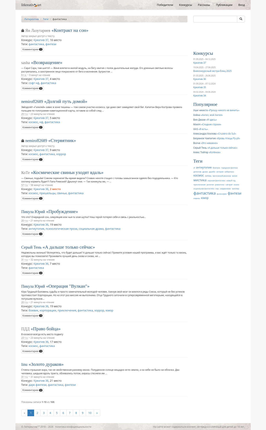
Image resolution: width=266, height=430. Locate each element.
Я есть (203, 129)
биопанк (216, 168)
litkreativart (31, 5)
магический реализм (222, 176)
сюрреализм (225, 188)
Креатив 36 (41, 189)
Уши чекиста (200, 110)
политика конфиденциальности (73, 426)
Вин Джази (199, 119)
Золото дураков (46, 364)
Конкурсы (185, 5)
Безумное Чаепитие (204, 138)
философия (222, 194)
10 (90, 413)
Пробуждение (62, 211)
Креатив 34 (199, 95)
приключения (67, 310)
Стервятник (62, 140)
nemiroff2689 (32, 101)
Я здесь (211, 119)
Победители (165, 5)
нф (41, 122)
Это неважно (209, 143)
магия (234, 176)
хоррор (61, 154)
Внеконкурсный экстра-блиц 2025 (212, 70)
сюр (217, 188)
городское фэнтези (229, 168)
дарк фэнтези (37, 385)
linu (24, 364)
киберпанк (229, 171)
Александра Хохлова (204, 133)
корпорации (48, 310)
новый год (230, 180)
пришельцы (47, 193)
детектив (197, 171)
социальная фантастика (203, 188)
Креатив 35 (199, 87)
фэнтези (50, 44)
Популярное (205, 104)
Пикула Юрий (33, 212)
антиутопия (36, 229)
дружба (212, 171)
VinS (195, 129)
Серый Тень (31, 247)
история (219, 171)
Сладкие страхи (211, 124)
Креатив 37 (41, 40)
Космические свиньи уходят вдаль (67, 172)
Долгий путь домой (65, 101)
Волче (196, 143)
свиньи (62, 193)
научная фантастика (216, 180)
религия (210, 184)
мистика (200, 180)
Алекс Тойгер (200, 152)
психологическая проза (61, 229)
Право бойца (45, 328)
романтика (219, 184)
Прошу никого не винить (224, 110)
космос (33, 122)
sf (194, 168)
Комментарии (33, 49)
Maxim (197, 124)
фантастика (36, 44)
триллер (235, 188)
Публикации (224, 5)
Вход (241, 5)
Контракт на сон (70, 30)
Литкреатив (31, 19)
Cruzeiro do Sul (226, 133)
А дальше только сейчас (69, 247)
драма (205, 171)
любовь (208, 176)
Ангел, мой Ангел (212, 114)
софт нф (34, 83)
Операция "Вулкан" (67, 286)
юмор (109, 310)
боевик (33, 310)
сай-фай (228, 184)
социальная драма (91, 229)
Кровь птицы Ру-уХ (228, 138)
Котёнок (214, 152)
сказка (236, 184)
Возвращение (46, 62)
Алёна (196, 114)
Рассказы (204, 5)
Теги (45, 19)
